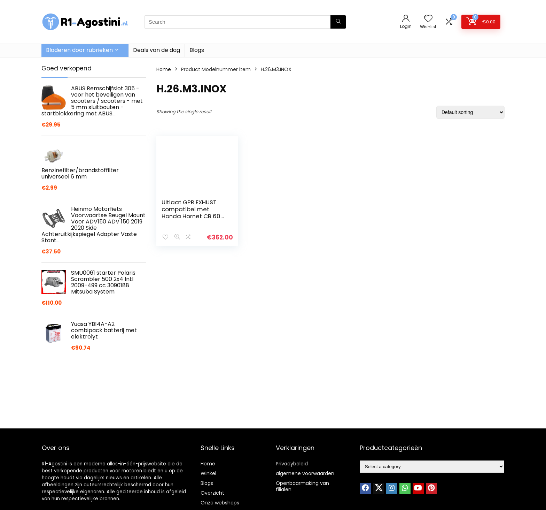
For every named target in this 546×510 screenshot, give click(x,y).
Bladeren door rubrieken (79, 50)
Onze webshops (220, 502)
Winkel (208, 473)
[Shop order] (470, 112)
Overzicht (212, 492)
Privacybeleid (292, 463)
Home (163, 69)
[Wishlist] (428, 19)
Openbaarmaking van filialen (302, 486)
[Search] (338, 22)
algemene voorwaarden (305, 473)
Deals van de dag (156, 50)
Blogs (196, 50)
